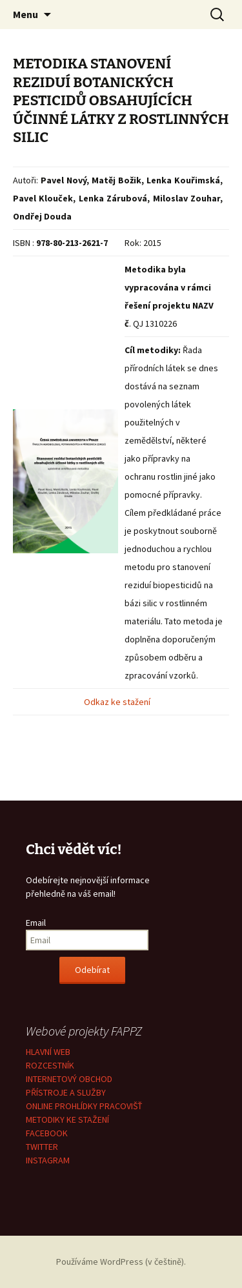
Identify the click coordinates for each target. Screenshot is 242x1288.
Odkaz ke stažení (118, 702)
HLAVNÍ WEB (48, 1052)
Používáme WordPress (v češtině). (121, 1261)
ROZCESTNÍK (50, 1065)
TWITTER (42, 1146)
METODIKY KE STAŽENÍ (67, 1119)
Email (36, 922)
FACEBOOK (47, 1133)
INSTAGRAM (48, 1160)
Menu (25, 14)
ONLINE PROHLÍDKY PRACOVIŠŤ (84, 1106)
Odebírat (92, 970)
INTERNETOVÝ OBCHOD (69, 1079)
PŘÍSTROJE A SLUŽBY (66, 1092)
